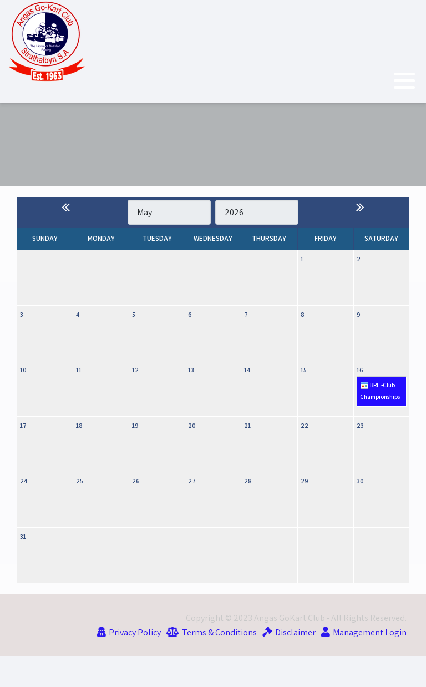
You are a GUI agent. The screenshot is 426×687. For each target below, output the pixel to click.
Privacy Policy (135, 632)
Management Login (370, 632)
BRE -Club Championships (380, 391)
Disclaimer (295, 632)
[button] (404, 80)
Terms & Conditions (219, 632)
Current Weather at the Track (213, 144)
